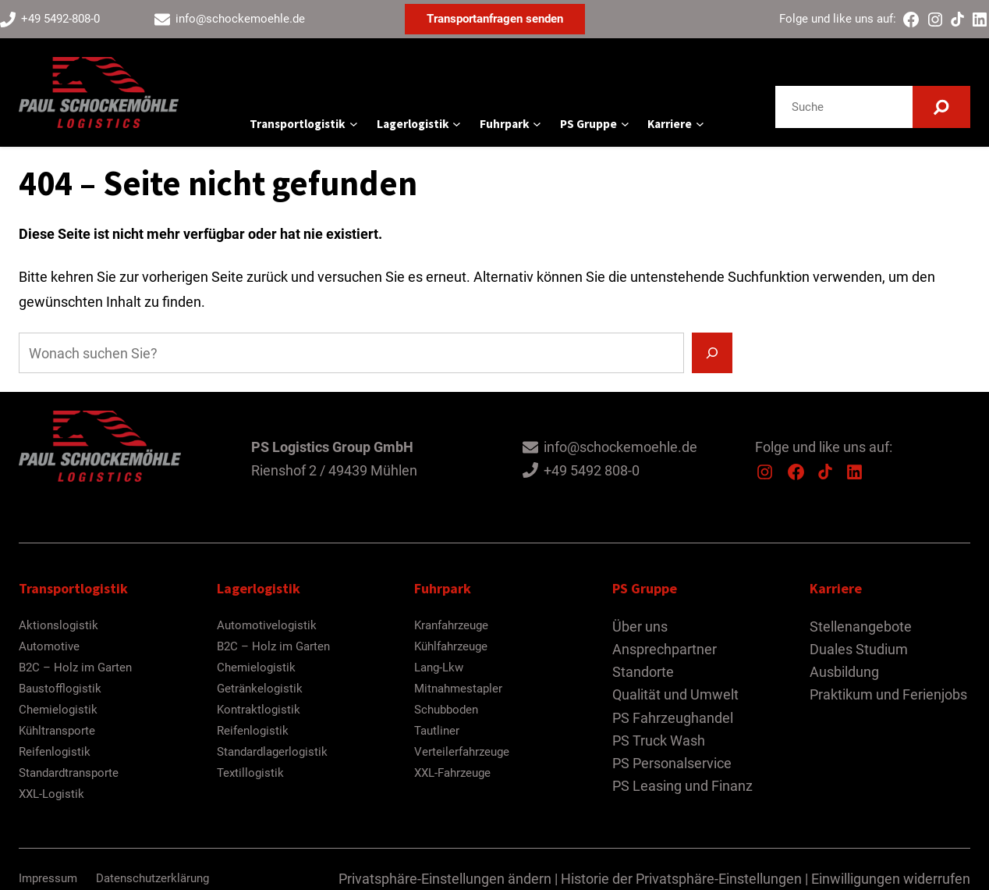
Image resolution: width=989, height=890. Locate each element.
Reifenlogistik (54, 752)
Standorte (643, 672)
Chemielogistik (58, 710)
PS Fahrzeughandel (672, 718)
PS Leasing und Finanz (682, 786)
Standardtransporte (69, 773)
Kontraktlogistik (258, 710)
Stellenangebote (861, 626)
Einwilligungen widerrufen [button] (890, 878)
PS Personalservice (672, 763)
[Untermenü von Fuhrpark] (537, 123)
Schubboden (446, 710)
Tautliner (436, 731)
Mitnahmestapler (458, 689)
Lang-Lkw (438, 667)
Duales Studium (859, 649)
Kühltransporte (57, 731)
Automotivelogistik (267, 625)
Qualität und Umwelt (675, 694)
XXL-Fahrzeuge (452, 773)
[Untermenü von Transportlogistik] (353, 123)
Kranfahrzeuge (451, 625)
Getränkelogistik (260, 689)
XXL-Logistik (51, 794)
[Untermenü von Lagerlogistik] (456, 123)
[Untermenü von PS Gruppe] (625, 123)
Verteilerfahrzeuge (461, 752)
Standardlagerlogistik (272, 752)
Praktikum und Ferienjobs (888, 694)
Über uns (640, 626)
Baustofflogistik (60, 689)
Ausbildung (844, 672)
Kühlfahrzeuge (450, 646)
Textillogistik (250, 773)
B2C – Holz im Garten (75, 667)
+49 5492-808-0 (60, 19)
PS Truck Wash (658, 740)
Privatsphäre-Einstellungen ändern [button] (445, 878)
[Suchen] (941, 107)
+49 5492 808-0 (592, 470)
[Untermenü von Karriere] (700, 123)
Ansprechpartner (664, 649)
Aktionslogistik (58, 625)
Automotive (49, 646)
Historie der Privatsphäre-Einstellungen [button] (681, 878)
